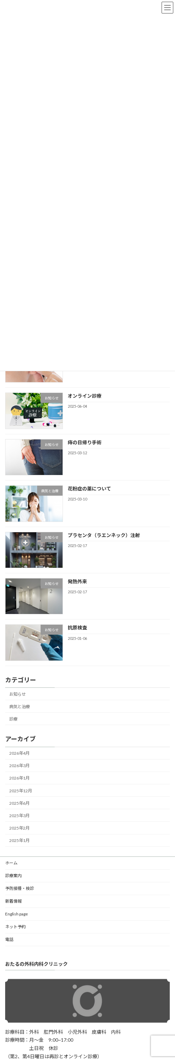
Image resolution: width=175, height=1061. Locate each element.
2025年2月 (19, 828)
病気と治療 (19, 706)
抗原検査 (77, 628)
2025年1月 (19, 840)
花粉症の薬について (89, 489)
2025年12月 (20, 790)
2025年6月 (19, 803)
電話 (9, 939)
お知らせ (17, 694)
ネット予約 (15, 926)
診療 (13, 719)
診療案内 (13, 875)
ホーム (11, 862)
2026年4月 (19, 753)
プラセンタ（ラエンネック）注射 (104, 535)
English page (16, 913)
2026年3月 (19, 766)
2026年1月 (19, 778)
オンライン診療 (84, 396)
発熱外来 (77, 581)
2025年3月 (19, 815)
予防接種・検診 (19, 888)
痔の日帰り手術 (84, 442)
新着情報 (13, 901)
